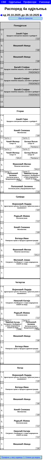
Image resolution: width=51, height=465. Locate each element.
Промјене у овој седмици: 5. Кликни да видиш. (21, 457)
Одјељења (15, 2)
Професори (29, 2)
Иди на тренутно (25, 18)
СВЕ (3, 2)
